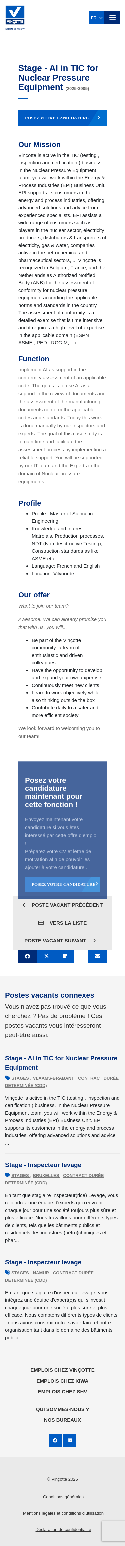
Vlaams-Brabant (54, 1078)
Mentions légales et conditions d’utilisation (63, 1513)
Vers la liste (62, 923)
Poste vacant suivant (59, 940)
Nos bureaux (62, 1420)
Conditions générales (63, 1496)
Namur (41, 1272)
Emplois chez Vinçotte (62, 1370)
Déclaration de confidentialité (63, 1529)
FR (97, 17)
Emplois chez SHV (62, 1391)
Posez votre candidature (62, 118)
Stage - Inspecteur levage (43, 1164)
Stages (20, 1078)
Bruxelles (46, 1175)
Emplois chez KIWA (63, 1381)
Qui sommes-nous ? (62, 1409)
